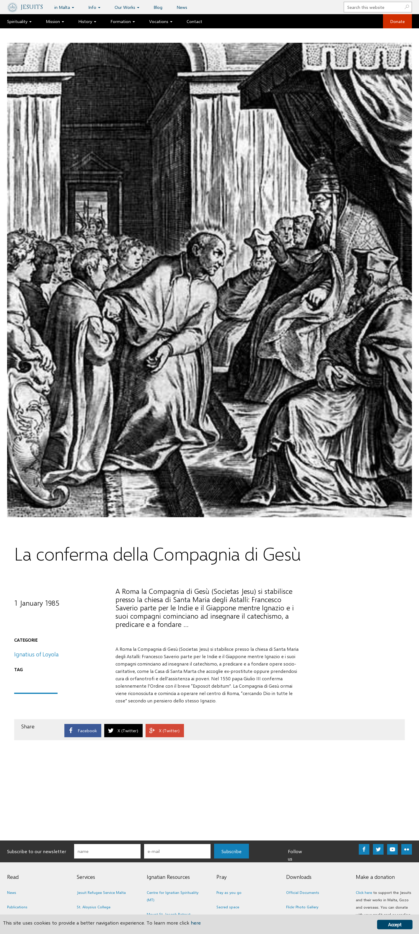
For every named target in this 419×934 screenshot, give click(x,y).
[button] (231, 851)
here (196, 923)
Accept (394, 924)
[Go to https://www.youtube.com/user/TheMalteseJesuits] (392, 849)
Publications (17, 906)
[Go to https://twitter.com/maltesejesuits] (378, 849)
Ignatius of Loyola (36, 654)
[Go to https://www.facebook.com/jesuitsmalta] (364, 849)
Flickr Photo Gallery (302, 906)
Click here (364, 892)
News (11, 892)
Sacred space (227, 906)
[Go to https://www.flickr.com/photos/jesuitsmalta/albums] (406, 849)
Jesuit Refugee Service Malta (101, 892)
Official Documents (302, 892)
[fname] (107, 851)
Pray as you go (229, 892)
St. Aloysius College (93, 906)
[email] (177, 851)
